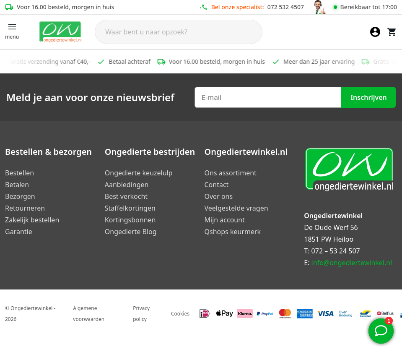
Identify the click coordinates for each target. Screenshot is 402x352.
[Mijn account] (375, 32)
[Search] (178, 32)
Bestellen (19, 172)
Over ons (219, 196)
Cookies (180, 313)
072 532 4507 (285, 7)
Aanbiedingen (127, 184)
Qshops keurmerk (233, 231)
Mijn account (225, 219)
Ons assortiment (231, 172)
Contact (217, 184)
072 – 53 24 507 (335, 251)
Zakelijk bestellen (32, 219)
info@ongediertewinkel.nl (351, 262)
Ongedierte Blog (131, 231)
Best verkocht (126, 196)
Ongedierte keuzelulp (139, 172)
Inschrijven (368, 97)
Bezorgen (20, 196)
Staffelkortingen (130, 208)
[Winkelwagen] (392, 32)
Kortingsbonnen (130, 219)
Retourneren (25, 208)
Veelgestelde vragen (236, 208)
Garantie (18, 231)
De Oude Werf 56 (331, 227)
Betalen (17, 184)
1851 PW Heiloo (328, 239)
